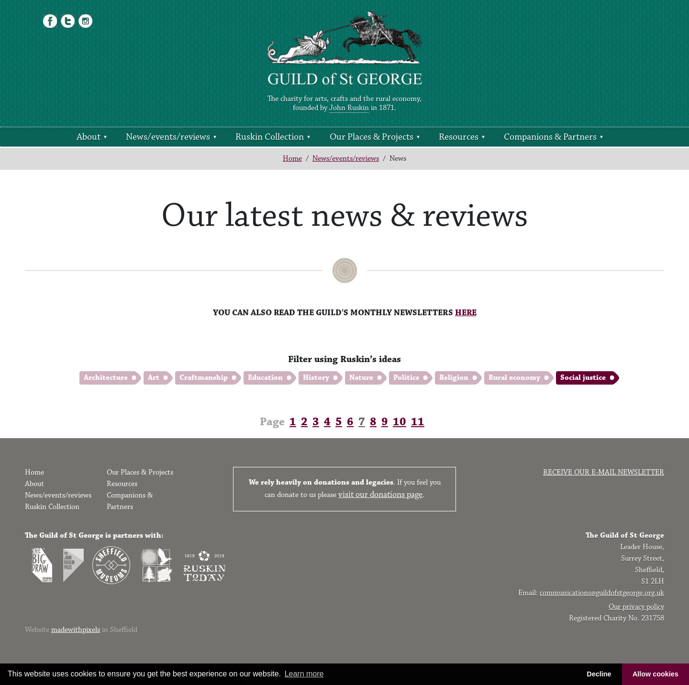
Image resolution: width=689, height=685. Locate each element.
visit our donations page (380, 494)
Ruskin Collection (269, 137)
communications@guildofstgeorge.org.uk (602, 592)
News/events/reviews (168, 137)
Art (153, 377)
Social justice (583, 377)
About (88, 137)
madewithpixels (75, 629)
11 (417, 422)
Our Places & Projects (371, 137)
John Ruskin (349, 107)
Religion (453, 377)
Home (292, 158)
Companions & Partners (550, 137)
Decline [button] (599, 674)
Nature (361, 377)
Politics (406, 377)
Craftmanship (203, 377)
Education (265, 377)
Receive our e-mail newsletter (603, 472)
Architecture (106, 377)
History (316, 377)
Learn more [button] (304, 674)
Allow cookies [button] (655, 674)
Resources (458, 137)
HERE (466, 313)
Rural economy (514, 377)
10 (399, 422)
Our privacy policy (636, 606)
